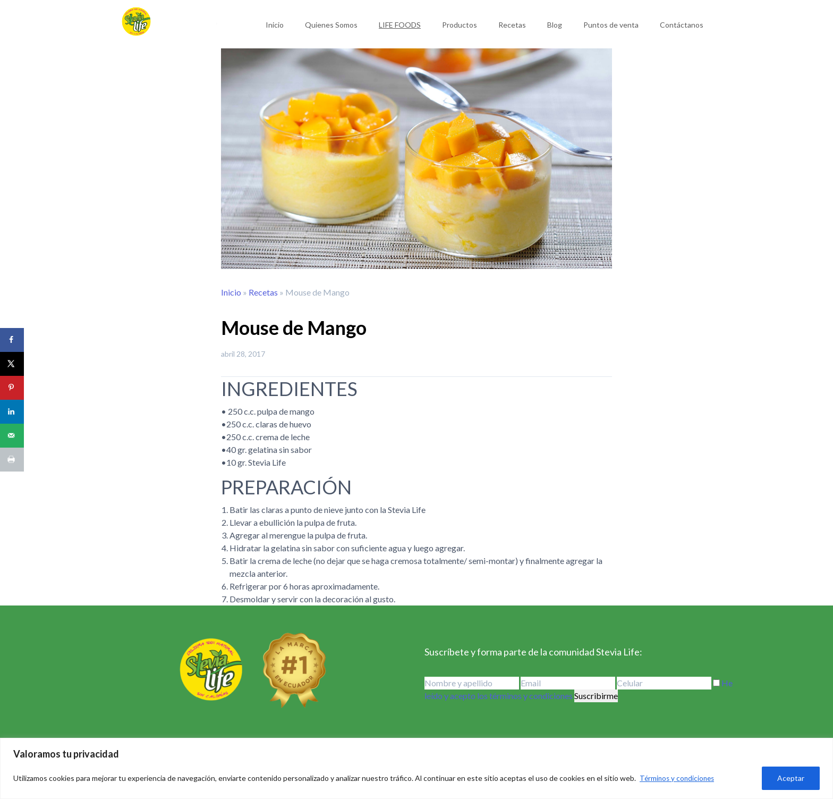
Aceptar (790, 778)
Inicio (275, 24)
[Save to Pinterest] (12, 388)
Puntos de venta (611, 24)
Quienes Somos (331, 24)
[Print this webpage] (12, 460)
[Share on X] (12, 364)
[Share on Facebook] (12, 340)
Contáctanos (681, 24)
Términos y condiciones (679, 778)
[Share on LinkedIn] (12, 412)
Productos (459, 24)
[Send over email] (12, 436)
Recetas (512, 24)
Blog (554, 24)
